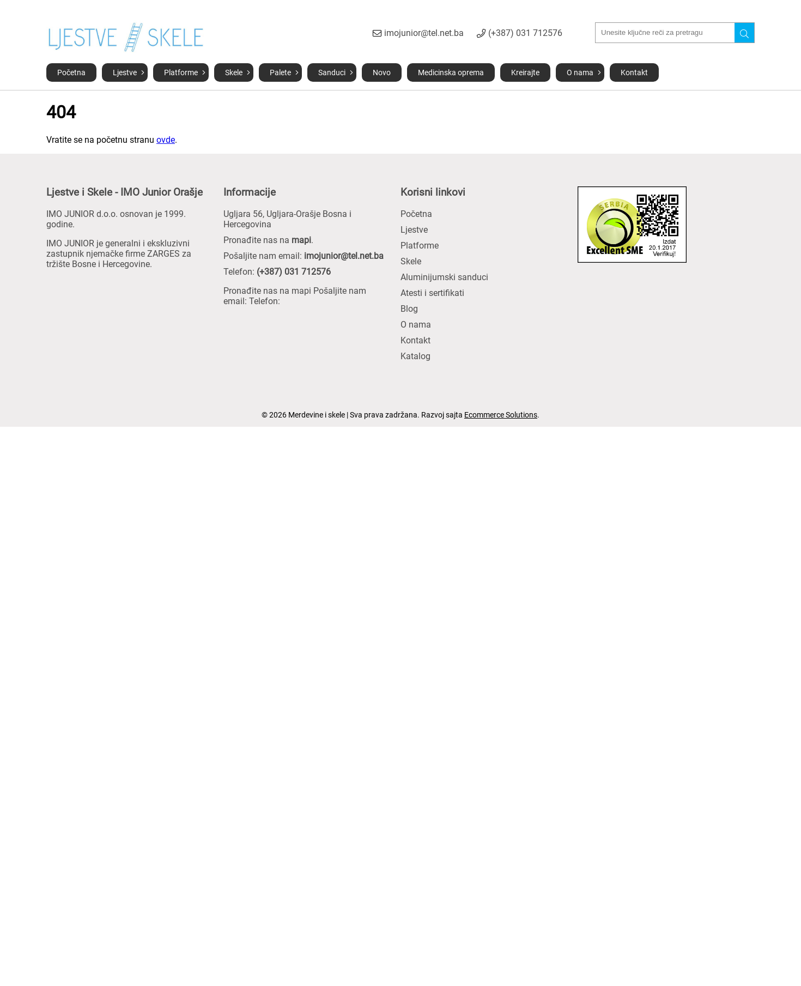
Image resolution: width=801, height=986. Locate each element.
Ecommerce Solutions (500, 414)
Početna (71, 72)
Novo (382, 72)
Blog (409, 309)
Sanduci (331, 72)
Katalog (415, 356)
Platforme (181, 72)
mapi (301, 240)
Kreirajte (525, 72)
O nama (580, 72)
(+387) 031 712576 (525, 33)
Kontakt (634, 72)
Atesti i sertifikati (432, 293)
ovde (165, 140)
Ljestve (125, 72)
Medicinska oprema (451, 72)
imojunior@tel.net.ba (424, 33)
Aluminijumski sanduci (444, 277)
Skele (233, 72)
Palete (280, 72)
